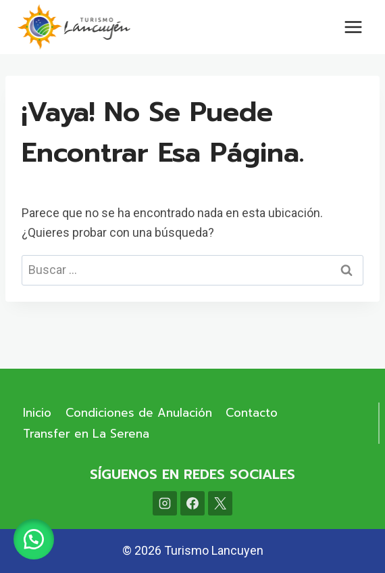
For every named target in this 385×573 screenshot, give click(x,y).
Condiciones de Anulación (139, 412)
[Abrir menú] (353, 27)
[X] (220, 503)
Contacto (252, 412)
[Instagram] (165, 503)
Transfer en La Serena (86, 433)
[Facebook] (192, 503)
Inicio (37, 412)
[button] (34, 539)
